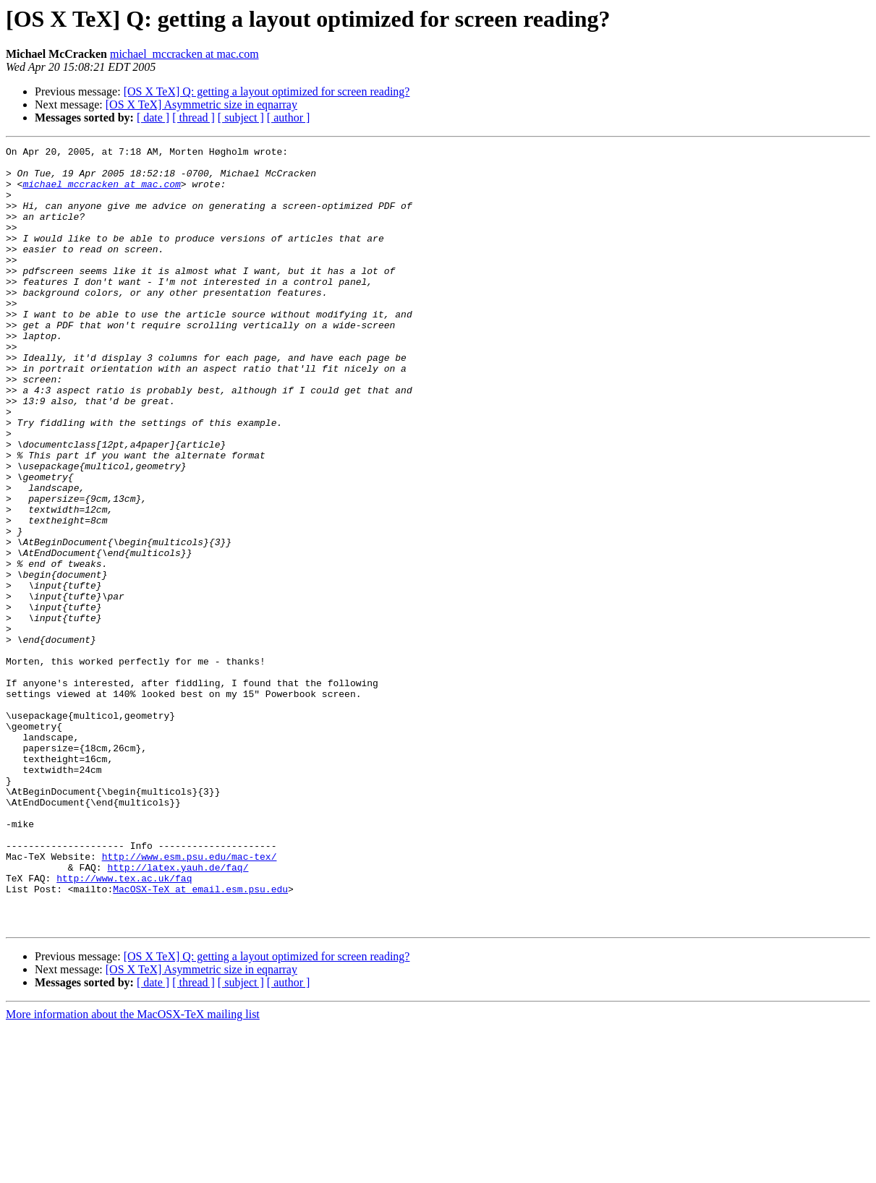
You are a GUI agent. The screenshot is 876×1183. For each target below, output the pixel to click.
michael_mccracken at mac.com (184, 54)
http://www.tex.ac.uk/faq (124, 1025)
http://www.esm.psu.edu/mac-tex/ (189, 999)
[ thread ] (193, 117)
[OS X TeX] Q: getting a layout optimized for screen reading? (267, 91)
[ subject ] (241, 117)
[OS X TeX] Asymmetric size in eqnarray (201, 104)
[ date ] (153, 117)
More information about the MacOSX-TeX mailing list (133, 1170)
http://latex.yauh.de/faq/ (177, 1012)
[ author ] (288, 117)
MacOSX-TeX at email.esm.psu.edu (200, 1038)
